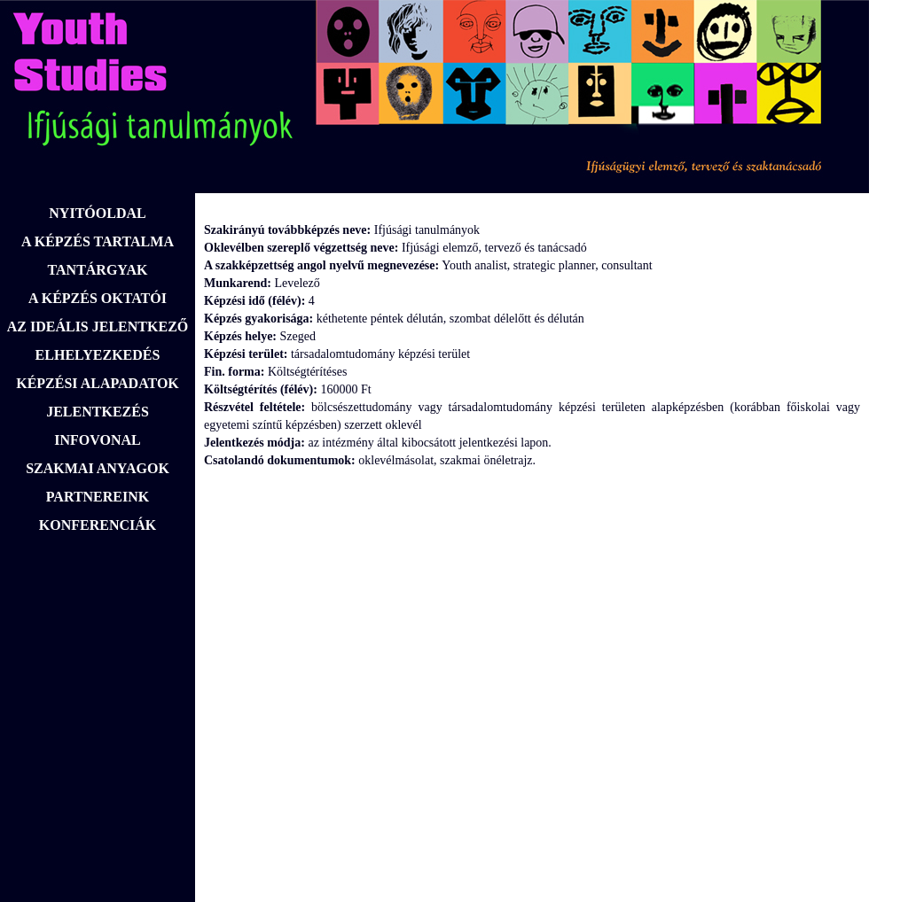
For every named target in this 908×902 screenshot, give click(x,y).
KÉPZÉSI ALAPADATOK (97, 383)
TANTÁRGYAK (98, 269)
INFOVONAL (97, 439)
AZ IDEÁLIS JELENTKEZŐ (98, 326)
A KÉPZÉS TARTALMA (97, 241)
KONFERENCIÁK (97, 525)
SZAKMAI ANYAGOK (97, 468)
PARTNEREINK (97, 496)
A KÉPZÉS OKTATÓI (97, 298)
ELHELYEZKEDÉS (97, 354)
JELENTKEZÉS (97, 411)
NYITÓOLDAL (97, 213)
